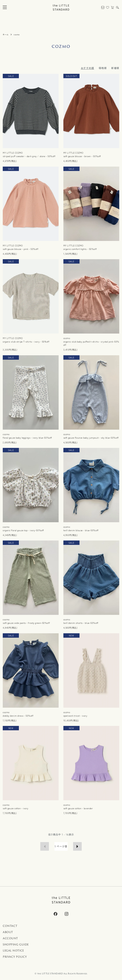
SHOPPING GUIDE (16, 944)
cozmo (17, 34)
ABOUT (8, 932)
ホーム (6, 34)
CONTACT (10, 926)
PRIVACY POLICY (15, 957)
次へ (77, 846)
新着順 (115, 68)
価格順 (103, 68)
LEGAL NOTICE (13, 950)
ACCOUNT (10, 938)
